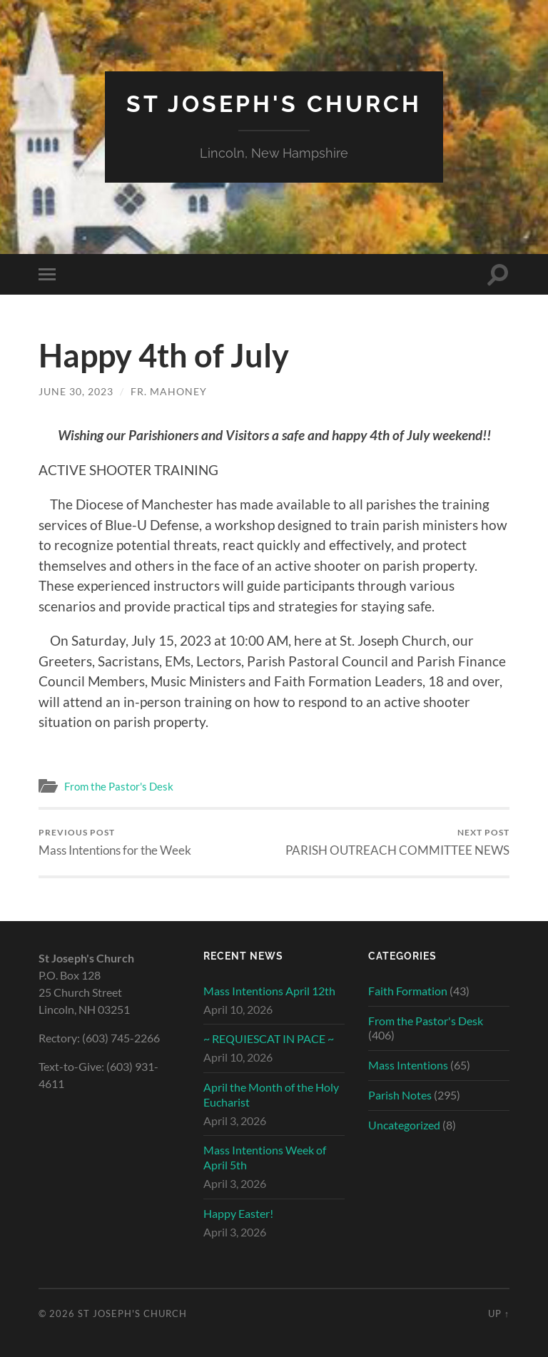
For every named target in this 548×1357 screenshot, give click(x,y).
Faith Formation (407, 990)
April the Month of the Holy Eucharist (271, 1094)
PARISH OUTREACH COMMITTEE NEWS (397, 842)
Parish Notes (400, 1095)
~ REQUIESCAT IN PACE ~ (268, 1038)
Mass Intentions (408, 1065)
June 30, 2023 (76, 391)
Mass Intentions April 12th (269, 990)
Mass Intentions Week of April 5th (264, 1157)
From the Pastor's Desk (118, 786)
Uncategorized (404, 1125)
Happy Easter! (238, 1213)
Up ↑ (498, 1313)
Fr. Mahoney (169, 391)
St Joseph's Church (274, 104)
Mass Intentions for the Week (115, 842)
